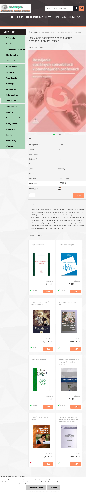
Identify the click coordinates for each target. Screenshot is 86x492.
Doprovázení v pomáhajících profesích (41, 418)
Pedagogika (10, 72)
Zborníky (9, 135)
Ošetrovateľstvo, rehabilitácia (12, 67)
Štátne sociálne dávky (38, 360)
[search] (75, 8)
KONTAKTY (19, 17)
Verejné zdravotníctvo (14, 118)
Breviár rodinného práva (66, 245)
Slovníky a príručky (12, 129)
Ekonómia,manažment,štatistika (16, 49)
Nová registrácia (79, 2)
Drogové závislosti (37, 245)
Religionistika (11, 89)
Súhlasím (53, 487)
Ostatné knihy (11, 140)
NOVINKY (9, 43)
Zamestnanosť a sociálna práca (67, 303)
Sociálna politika (12, 95)
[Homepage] (12, 16)
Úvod (30, 32)
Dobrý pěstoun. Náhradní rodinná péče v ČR (39, 303)
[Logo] (15, 8)
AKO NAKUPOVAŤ (74, 17)
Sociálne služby (11, 106)
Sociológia (9, 112)
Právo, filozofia (11, 78)
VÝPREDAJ (9, 146)
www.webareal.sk (21, 476)
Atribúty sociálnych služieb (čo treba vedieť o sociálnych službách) (69, 362)
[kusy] (32, 195)
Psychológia (10, 83)
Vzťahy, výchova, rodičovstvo (12, 124)
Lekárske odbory (12, 61)
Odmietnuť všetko (36, 487)
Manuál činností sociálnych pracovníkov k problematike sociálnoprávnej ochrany (68, 419)
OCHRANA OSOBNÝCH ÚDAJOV (55, 17)
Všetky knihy (10, 38)
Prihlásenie (70, 2)
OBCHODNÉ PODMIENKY (34, 17)
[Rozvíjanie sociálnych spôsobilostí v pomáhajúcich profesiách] (57, 51)
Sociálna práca (11, 100)
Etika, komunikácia (12, 55)
